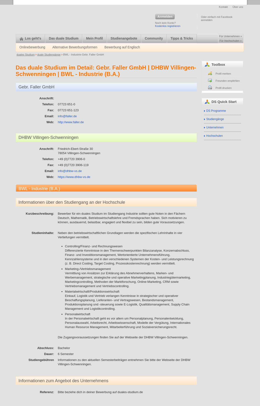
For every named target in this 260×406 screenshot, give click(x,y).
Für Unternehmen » (230, 36)
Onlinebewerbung (32, 47)
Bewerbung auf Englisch (122, 47)
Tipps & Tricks (182, 38)
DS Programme (216, 110)
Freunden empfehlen (228, 80)
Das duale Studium (63, 38)
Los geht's (30, 38)
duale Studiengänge (49, 54)
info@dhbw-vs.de (70, 171)
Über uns (238, 6)
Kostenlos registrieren (167, 26)
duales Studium (26, 54)
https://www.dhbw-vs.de (74, 177)
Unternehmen (215, 127)
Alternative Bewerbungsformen (74, 47)
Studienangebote (124, 38)
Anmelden (165, 17)
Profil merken (223, 73)
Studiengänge (215, 119)
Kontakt (223, 6)
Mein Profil (94, 38)
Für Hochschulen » (230, 40)
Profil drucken (224, 87)
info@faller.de (67, 116)
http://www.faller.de (71, 122)
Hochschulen (214, 135)
